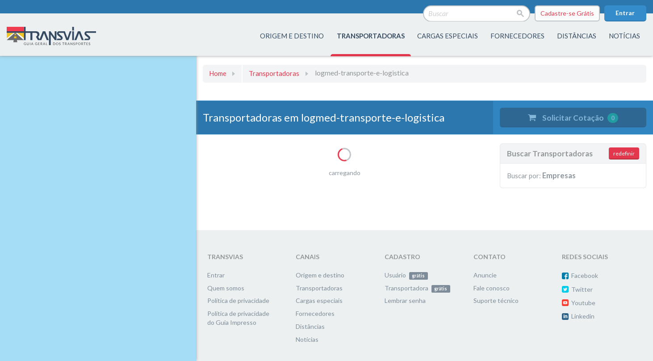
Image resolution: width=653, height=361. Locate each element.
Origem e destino (320, 275)
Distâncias (310, 326)
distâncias (576, 36)
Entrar (625, 13)
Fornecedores (315, 313)
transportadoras (371, 36)
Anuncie (485, 275)
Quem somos (225, 288)
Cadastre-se (567, 13)
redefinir (624, 153)
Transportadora (417, 288)
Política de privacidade (238, 300)
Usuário (406, 275)
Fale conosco (491, 288)
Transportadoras (274, 73)
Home (217, 73)
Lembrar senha (405, 300)
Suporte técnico (496, 300)
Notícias (624, 36)
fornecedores (517, 36)
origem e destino (292, 36)
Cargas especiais (447, 36)
